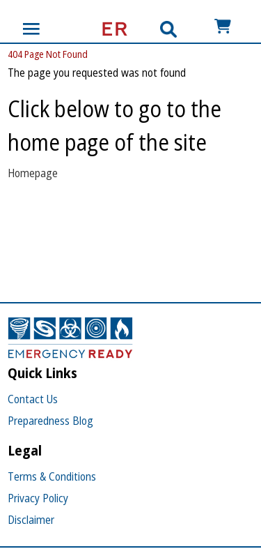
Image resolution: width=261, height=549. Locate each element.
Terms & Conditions (52, 476)
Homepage (33, 173)
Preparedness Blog (50, 420)
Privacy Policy (38, 498)
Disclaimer (31, 519)
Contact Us (33, 399)
